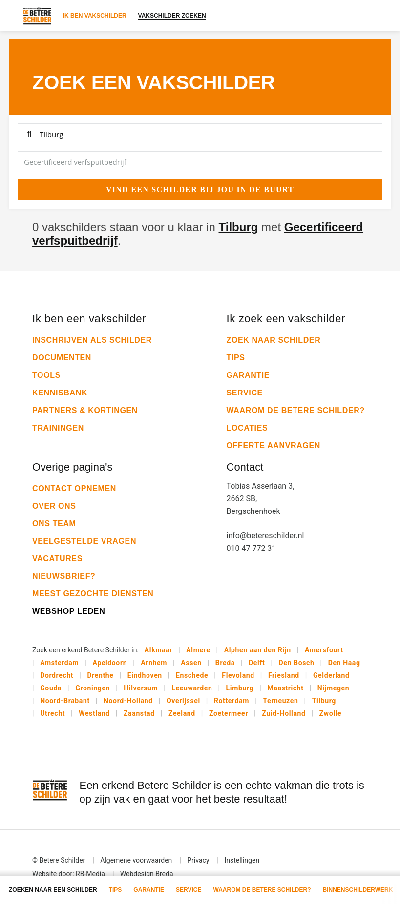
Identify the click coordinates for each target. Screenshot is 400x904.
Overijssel (183, 701)
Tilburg (238, 227)
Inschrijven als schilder (92, 340)
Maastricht (285, 688)
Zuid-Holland (283, 713)
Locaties (247, 428)
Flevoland (238, 675)
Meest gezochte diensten (93, 594)
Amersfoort (324, 650)
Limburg (240, 688)
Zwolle (330, 713)
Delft (257, 663)
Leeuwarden (191, 688)
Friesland (283, 675)
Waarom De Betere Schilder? (296, 410)
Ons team (54, 523)
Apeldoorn (109, 663)
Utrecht (52, 713)
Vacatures (57, 558)
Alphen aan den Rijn (257, 650)
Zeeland (181, 713)
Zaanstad (139, 713)
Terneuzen (280, 701)
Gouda (51, 688)
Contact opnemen (74, 488)
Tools (46, 375)
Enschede (192, 675)
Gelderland (331, 675)
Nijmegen (333, 688)
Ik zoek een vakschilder (286, 319)
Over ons (54, 506)
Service (245, 393)
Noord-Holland (128, 701)
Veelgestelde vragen (84, 541)
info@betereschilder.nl (265, 535)
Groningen (92, 688)
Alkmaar (158, 650)
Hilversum (141, 688)
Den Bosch (297, 663)
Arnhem (154, 663)
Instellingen (241, 860)
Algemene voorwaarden (136, 860)
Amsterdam (59, 663)
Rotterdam (231, 701)
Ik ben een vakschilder (89, 319)
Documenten (61, 358)
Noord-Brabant (65, 701)
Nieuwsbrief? (63, 576)
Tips (236, 358)
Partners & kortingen (85, 410)
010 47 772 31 (251, 548)
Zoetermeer (228, 713)
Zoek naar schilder (274, 340)
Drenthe (100, 675)
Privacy (198, 860)
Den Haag (344, 663)
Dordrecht (56, 675)
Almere (198, 650)
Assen (191, 663)
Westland (94, 713)
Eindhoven (144, 675)
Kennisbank (59, 393)
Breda (225, 663)
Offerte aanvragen (274, 445)
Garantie (248, 375)
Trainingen (58, 428)
